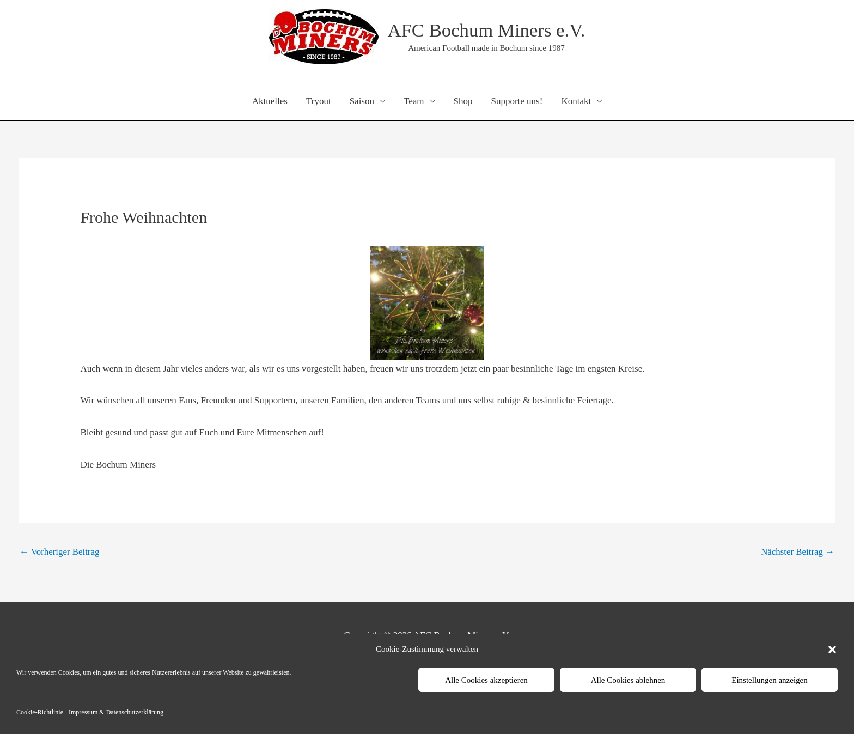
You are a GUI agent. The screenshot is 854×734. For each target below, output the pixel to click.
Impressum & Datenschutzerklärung (116, 712)
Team (414, 101)
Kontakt (576, 101)
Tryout (318, 101)
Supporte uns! (516, 101)
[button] (832, 649)
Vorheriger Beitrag (60, 552)
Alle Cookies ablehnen (628, 680)
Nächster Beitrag (797, 552)
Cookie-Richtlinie (39, 712)
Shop (463, 101)
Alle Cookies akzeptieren (486, 680)
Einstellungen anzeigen (769, 680)
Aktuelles (270, 101)
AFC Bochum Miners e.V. (486, 30)
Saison (362, 101)
